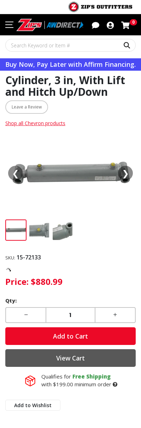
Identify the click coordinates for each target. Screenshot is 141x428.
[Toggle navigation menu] (9, 25)
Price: (17, 281)
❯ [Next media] (125, 173)
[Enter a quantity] (70, 315)
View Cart (70, 358)
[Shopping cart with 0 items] (125, 24)
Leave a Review (27, 107)
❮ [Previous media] (15, 173)
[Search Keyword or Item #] (70, 45)
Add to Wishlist (33, 405)
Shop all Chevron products (35, 123)
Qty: (11, 300)
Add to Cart (70, 336)
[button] (95, 24)
